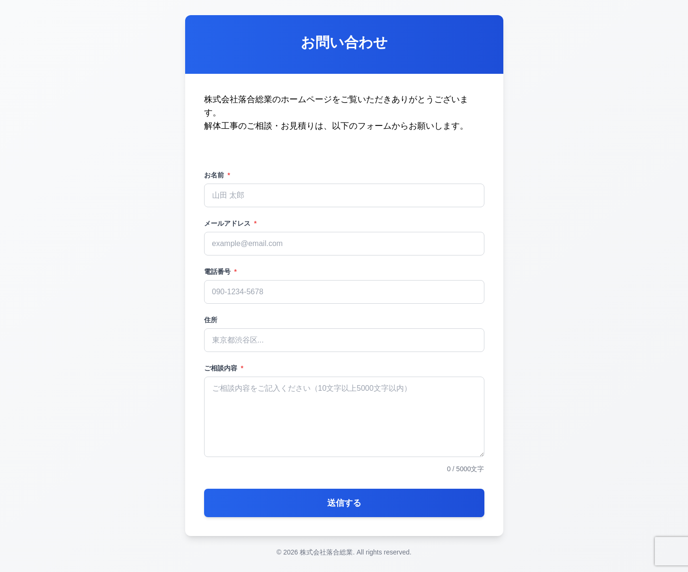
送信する (344, 503)
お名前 (217, 175)
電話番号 (220, 271)
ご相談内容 (223, 368)
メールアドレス (230, 223)
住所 (210, 320)
